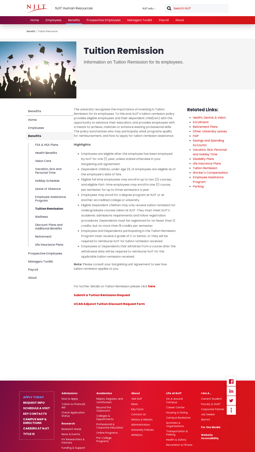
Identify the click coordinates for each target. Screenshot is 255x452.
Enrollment (201, 122)
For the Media (210, 427)
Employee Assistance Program (50, 199)
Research (68, 423)
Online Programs (107, 432)
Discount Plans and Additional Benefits (48, 227)
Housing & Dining (177, 412)
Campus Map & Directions (35, 421)
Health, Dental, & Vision (209, 117)
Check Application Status (73, 414)
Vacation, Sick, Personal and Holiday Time (210, 152)
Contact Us (138, 414)
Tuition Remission (48, 31)
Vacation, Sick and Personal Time (48, 171)
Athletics (136, 435)
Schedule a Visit (36, 408)
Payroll (164, 20)
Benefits (74, 20)
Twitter (231, 400)
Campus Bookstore (178, 417)
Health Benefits (46, 153)
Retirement (43, 236)
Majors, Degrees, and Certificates (109, 400)
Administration (140, 424)
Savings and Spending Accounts (208, 142)
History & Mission (142, 419)
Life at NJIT (174, 393)
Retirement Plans (205, 127)
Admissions (69, 393)
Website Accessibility (210, 436)
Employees (54, 20)
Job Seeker (208, 414)
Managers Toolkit (139, 20)
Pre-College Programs (104, 439)
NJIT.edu (148, 8)
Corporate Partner (212, 409)
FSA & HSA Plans (46, 145)
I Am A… (206, 393)
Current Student (211, 398)
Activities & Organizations (175, 424)
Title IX (29, 434)
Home (34, 20)
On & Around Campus (174, 400)
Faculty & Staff (210, 404)
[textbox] (197, 8)
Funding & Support (73, 447)
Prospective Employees (103, 20)
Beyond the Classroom (103, 409)
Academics (104, 393)
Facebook (231, 381)
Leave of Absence (48, 189)
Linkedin (231, 391)
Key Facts (137, 409)
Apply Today (33, 397)
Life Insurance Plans (49, 245)
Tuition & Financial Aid (73, 405)
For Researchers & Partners (73, 441)
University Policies (142, 429)
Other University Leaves (210, 131)
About (179, 20)
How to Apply (70, 398)
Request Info (34, 403)
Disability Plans (203, 159)
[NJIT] (37, 9)
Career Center (175, 407)
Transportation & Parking (177, 433)
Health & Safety (176, 439)
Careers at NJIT (36, 428)
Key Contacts (35, 414)
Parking (198, 186)
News (134, 404)
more (231, 410)
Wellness (41, 217)
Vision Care (43, 161)
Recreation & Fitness (179, 444)
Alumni (205, 419)
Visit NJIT (136, 398)
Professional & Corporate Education (109, 426)
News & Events (71, 434)
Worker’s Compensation (210, 173)
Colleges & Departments (105, 417)
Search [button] (169, 8)
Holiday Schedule (47, 181)
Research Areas (71, 429)
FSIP (196, 136)
